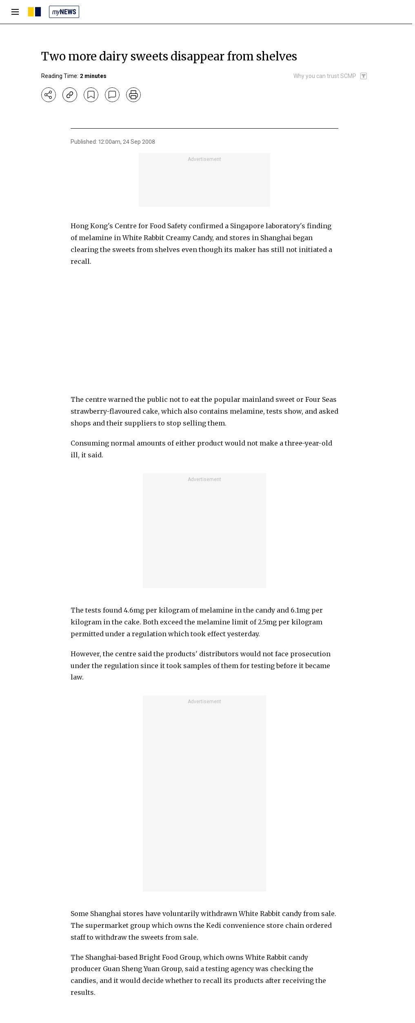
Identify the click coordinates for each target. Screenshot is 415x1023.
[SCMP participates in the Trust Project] (330, 76)
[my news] (64, 12)
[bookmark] (91, 94)
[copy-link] (69, 94)
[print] (133, 94)
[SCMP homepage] (34, 12)
